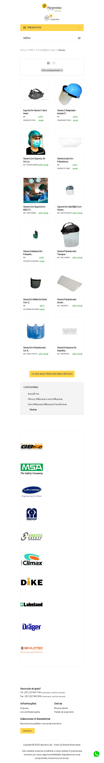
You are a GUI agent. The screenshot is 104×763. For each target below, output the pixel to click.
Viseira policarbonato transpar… (66, 253)
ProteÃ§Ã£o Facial (46, 50)
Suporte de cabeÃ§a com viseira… (69, 208)
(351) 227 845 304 (45, 696)
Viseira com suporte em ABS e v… (34, 208)
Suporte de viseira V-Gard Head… (35, 112)
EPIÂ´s (32, 50)
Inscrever (27, 731)
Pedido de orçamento (64, 712)
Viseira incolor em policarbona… (65, 160)
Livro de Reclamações (30, 712)
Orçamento (52, 18)
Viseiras (33, 409)
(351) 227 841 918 (44, 692)
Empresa (24, 708)
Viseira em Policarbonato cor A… (34, 349)
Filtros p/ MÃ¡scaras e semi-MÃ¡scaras (45, 399)
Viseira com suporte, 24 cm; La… (34, 160)
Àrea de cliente (61, 708)
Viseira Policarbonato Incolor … (66, 301)
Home (23, 50)
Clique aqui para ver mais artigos (52, 373)
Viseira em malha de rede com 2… (35, 301)
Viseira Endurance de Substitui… (66, 349)
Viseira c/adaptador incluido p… (66, 112)
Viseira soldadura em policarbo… (32, 253)
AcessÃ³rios (33, 394)
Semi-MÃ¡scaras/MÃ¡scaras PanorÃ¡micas (47, 404)
